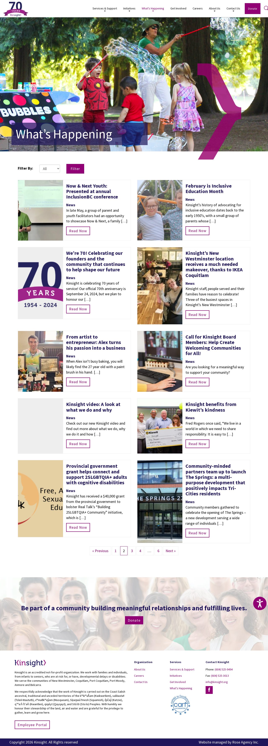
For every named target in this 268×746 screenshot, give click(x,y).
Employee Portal (32, 724)
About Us (214, 9)
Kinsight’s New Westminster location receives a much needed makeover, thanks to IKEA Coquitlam (214, 264)
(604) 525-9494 (224, 669)
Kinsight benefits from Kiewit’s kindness (211, 407)
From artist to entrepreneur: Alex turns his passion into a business (95, 342)
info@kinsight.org (217, 682)
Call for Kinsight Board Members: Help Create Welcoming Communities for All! (213, 345)
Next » (171, 550)
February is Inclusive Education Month (209, 189)
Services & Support (105, 9)
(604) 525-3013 (220, 676)
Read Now (78, 230)
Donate (252, 8)
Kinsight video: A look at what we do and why (93, 407)
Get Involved (178, 8)
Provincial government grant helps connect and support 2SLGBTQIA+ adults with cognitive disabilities (96, 474)
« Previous (100, 550)
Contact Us (233, 9)
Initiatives (129, 9)
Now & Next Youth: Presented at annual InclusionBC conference (92, 191)
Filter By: (25, 168)
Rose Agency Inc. (245, 742)
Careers (198, 8)
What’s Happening (153, 9)
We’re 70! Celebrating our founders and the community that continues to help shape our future (95, 261)
